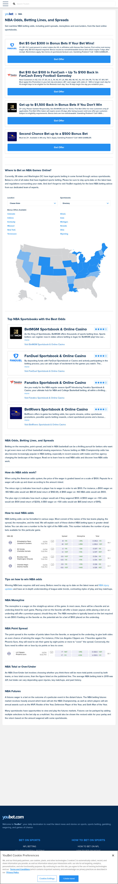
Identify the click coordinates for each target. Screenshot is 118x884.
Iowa (62, 217)
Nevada (63, 225)
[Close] (113, 855)
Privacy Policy (12, 872)
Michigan (64, 221)
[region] (59, 867)
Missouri (10, 225)
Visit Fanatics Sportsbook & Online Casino (44, 397)
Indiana (10, 217)
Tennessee (12, 233)
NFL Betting (29, 846)
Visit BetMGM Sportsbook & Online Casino (44, 344)
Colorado (11, 213)
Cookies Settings (47, 878)
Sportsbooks (65, 198)
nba (20, 14)
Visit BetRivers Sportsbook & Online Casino (45, 424)
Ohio (62, 229)
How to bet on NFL (88, 846)
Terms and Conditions (20, 869)
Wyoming (64, 233)
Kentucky (11, 221)
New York (11, 229)
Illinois (63, 213)
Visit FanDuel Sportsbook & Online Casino (44, 371)
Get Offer (59, 59)
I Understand (69, 878)
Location (10, 198)
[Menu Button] (5, 4)
